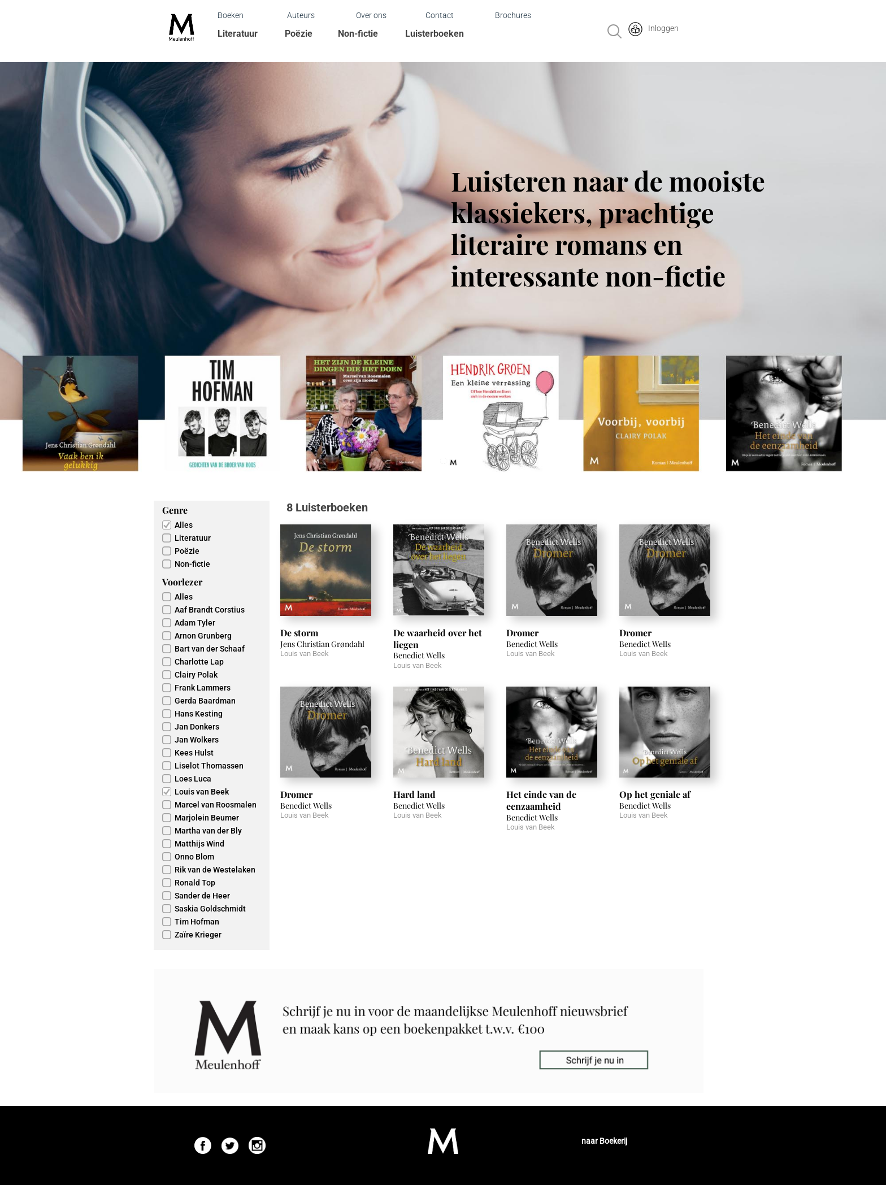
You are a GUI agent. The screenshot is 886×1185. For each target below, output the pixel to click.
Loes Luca (193, 778)
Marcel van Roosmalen (216, 804)
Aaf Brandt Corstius (210, 609)
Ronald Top (195, 882)
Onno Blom (194, 856)
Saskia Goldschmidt (210, 908)
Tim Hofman (197, 921)
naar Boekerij (604, 1140)
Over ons (371, 15)
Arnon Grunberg (203, 635)
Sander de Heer (202, 895)
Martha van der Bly (208, 830)
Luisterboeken (434, 33)
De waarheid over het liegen (437, 638)
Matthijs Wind (199, 843)
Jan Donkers (197, 726)
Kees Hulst (194, 752)
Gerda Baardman (205, 700)
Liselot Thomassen (209, 765)
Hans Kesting (199, 713)
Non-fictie (358, 33)
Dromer (522, 633)
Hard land (414, 794)
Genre (175, 510)
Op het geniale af (654, 794)
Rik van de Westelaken (215, 869)
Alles (184, 524)
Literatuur (238, 33)
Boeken (231, 15)
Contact (439, 15)
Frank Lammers (203, 687)
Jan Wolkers (197, 739)
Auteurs (301, 15)
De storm (299, 633)
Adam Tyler (195, 622)
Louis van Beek (202, 791)
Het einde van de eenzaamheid (541, 800)
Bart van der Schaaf (210, 648)
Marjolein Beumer (207, 817)
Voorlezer (182, 582)
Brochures (513, 15)
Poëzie (298, 33)
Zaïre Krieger (198, 934)
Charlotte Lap (199, 661)
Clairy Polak (196, 674)
